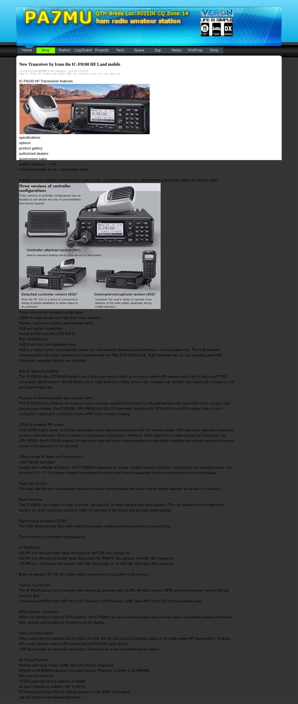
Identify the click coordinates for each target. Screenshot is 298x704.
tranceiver (84, 73)
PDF (69, 73)
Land (53, 73)
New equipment (58, 71)
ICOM (46, 73)
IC (26, 73)
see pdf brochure (32, 697)
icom (93, 73)
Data (112, 73)
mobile (61, 73)
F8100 (33, 73)
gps (118, 73)
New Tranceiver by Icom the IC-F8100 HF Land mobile (69, 64)
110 (99, 73)
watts (106, 73)
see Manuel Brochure (64, 697)
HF (39, 73)
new (75, 73)
